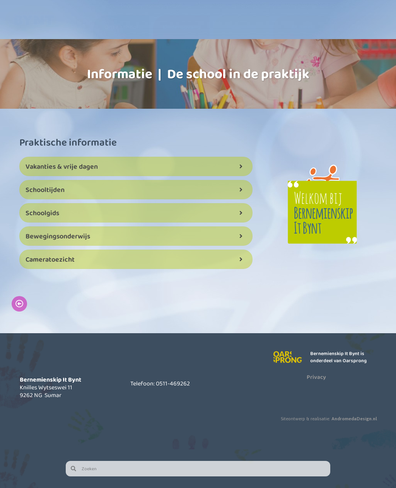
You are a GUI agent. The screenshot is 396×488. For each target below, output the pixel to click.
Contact (361, 26)
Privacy (316, 377)
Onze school (121, 26)
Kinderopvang (181, 26)
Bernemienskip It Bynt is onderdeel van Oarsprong (339, 357)
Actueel (301, 26)
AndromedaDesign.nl (354, 418)
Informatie (241, 26)
